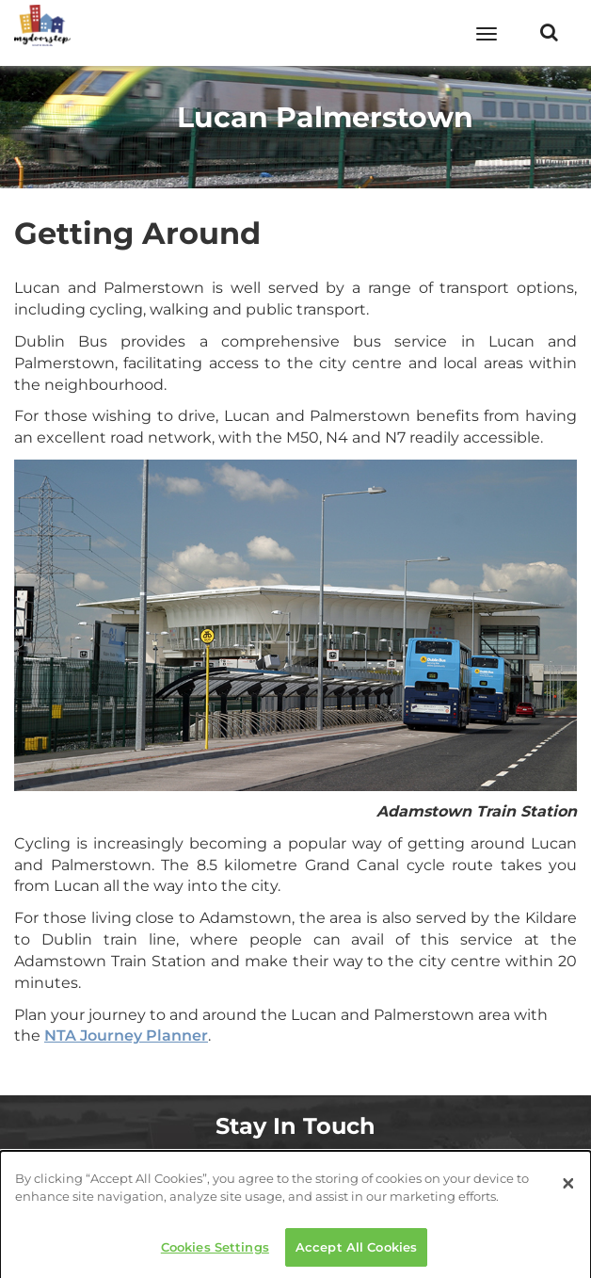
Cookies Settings (215, 1251)
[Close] (568, 1188)
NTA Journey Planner (126, 1035)
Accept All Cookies (356, 1251)
